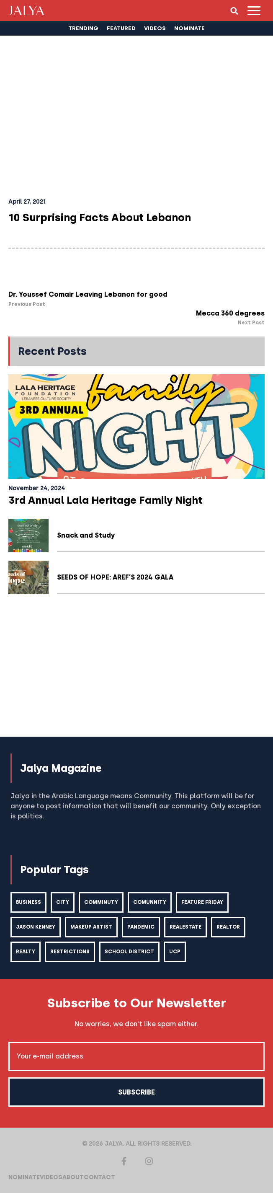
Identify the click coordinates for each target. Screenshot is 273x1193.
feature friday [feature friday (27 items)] (202, 902)
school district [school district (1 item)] (129, 952)
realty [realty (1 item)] (25, 952)
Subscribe (136, 1092)
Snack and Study (86, 535)
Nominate (24, 1177)
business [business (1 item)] (28, 902)
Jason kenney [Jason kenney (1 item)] (35, 927)
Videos (51, 1177)
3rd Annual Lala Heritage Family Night (105, 500)
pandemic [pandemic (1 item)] (141, 927)
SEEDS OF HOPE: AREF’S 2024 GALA (115, 577)
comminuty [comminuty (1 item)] (101, 902)
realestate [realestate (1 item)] (185, 927)
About (73, 1177)
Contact (99, 1177)
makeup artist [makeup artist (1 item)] (91, 927)
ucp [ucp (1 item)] (174, 952)
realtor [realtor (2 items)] (228, 927)
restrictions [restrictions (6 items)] (70, 952)
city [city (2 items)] (62, 902)
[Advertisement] (136, 669)
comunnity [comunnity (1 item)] (149, 902)
